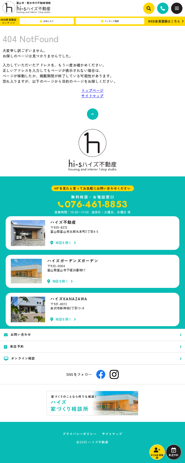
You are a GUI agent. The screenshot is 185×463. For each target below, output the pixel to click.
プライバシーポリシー (80, 433)
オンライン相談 (19, 358)
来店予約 (173, 452)
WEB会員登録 (157, 453)
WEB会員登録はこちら (164, 21)
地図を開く (61, 243)
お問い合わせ (17, 334)
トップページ (92, 90)
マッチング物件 (110, 21)
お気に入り (46, 21)
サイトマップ (92, 95)
